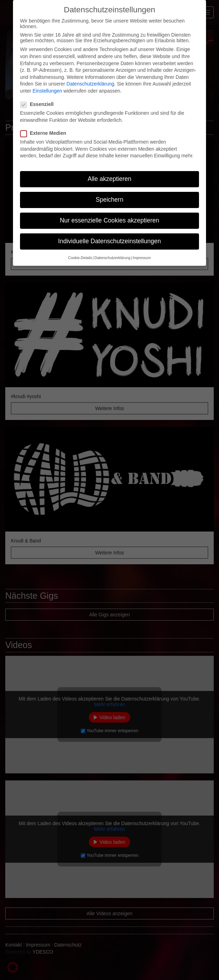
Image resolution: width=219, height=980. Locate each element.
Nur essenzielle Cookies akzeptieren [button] (109, 220)
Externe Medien (45, 133)
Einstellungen (47, 91)
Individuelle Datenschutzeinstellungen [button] (109, 241)
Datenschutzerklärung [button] (112, 258)
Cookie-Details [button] (80, 258)
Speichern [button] (110, 199)
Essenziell (39, 104)
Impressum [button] (142, 258)
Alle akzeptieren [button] (110, 178)
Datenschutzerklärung (90, 84)
